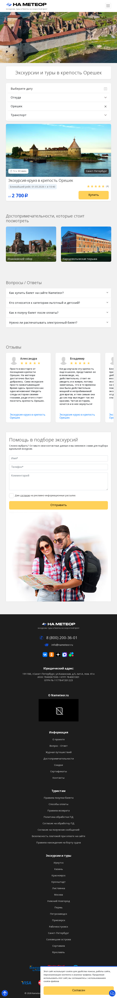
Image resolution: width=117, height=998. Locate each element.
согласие (25, 495)
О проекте (59, 739)
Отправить (58, 505)
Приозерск (58, 920)
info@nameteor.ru (58, 645)
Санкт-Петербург (58, 933)
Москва (58, 894)
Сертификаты (58, 771)
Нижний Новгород (58, 901)
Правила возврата (58, 810)
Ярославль (58, 952)
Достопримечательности (58, 758)
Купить (93, 195)
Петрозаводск (58, 914)
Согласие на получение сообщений (58, 830)
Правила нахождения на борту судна (58, 842)
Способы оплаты (58, 804)
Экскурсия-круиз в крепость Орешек (40, 180)
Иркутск (59, 862)
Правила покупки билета (58, 798)
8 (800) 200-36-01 (58, 637)
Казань (58, 869)
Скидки (58, 765)
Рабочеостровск (58, 926)
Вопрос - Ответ (58, 746)
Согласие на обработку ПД (58, 823)
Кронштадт (58, 882)
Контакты (58, 778)
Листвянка (58, 888)
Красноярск (58, 875)
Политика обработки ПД (58, 817)
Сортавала (58, 946)
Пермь (58, 907)
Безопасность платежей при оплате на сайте (58, 836)
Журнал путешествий (59, 752)
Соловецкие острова (58, 939)
